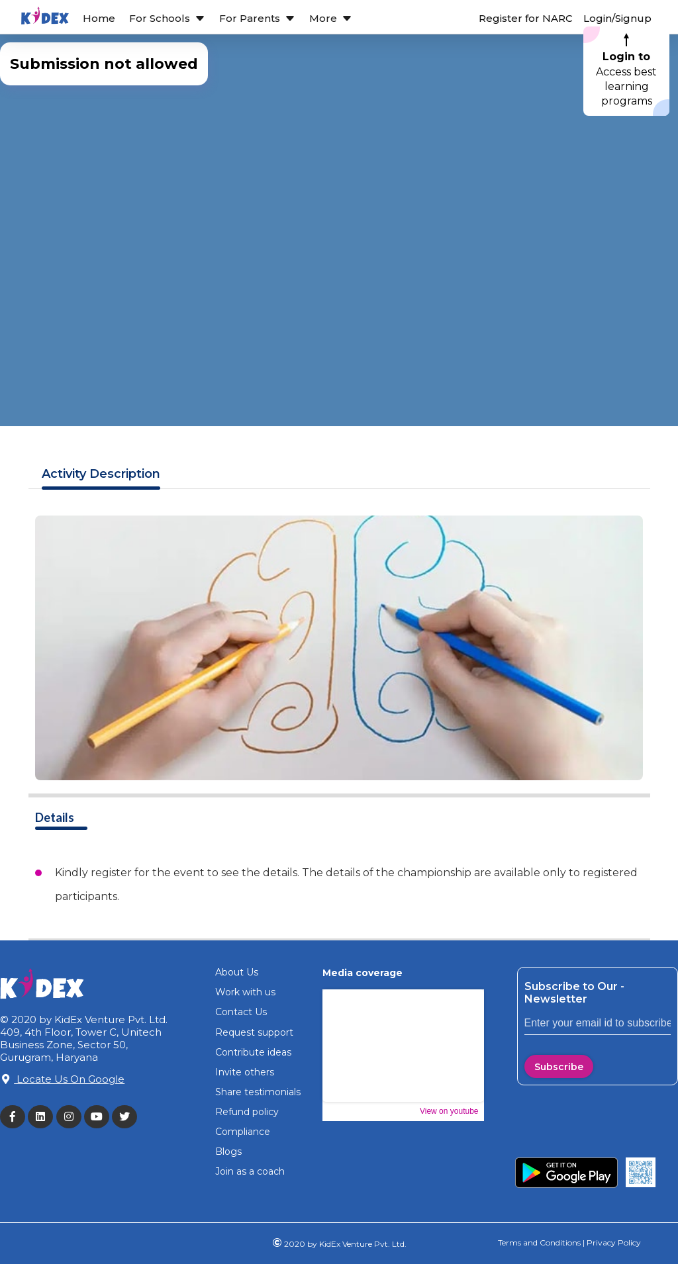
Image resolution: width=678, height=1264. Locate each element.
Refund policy (247, 1111)
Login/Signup (617, 18)
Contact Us (241, 1012)
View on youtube (449, 1111)
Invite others (244, 1072)
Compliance (242, 1131)
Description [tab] (101, 474)
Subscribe (558, 1067)
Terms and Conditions (539, 1242)
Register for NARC (526, 18)
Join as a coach (250, 1171)
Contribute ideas (253, 1052)
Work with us (245, 992)
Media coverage (362, 973)
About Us (236, 972)
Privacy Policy (613, 1242)
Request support (254, 1032)
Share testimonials (258, 1092)
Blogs (228, 1151)
